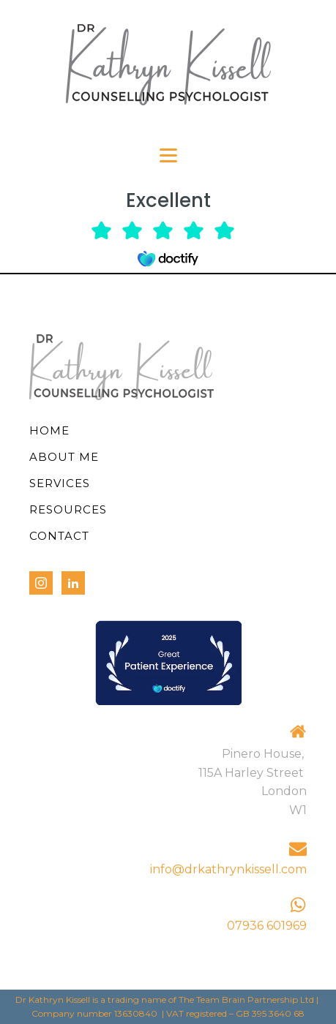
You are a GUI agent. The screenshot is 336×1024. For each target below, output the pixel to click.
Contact (59, 536)
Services (59, 483)
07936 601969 (267, 926)
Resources (68, 509)
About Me (64, 457)
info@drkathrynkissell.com (228, 869)
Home (49, 430)
